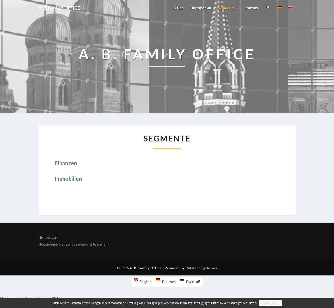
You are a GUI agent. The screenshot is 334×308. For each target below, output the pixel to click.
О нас (178, 8)
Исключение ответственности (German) (73, 244)
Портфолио (200, 8)
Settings (270, 303)
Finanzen (66, 163)
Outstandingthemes (201, 268)
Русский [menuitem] (193, 281)
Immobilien (68, 178)
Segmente (228, 8)
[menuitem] (267, 9)
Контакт (252, 8)
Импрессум (48, 237)
